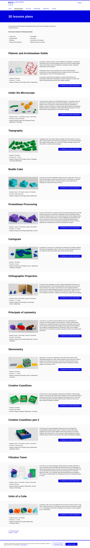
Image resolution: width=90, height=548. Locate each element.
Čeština (80, 2)
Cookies (15, 532)
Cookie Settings (24, 545)
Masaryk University (15, 530)
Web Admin (10, 532)
